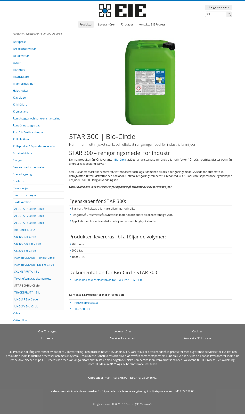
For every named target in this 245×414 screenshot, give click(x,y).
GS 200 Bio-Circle (25, 251)
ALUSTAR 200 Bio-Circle (29, 216)
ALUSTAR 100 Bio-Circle (29, 209)
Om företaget (47, 331)
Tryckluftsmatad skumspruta (32, 278)
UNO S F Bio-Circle (26, 299)
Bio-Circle (120, 159)
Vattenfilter (20, 320)
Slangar (18, 160)
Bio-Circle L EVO (24, 230)
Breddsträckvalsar (24, 49)
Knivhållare (20, 104)
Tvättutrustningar (24, 195)
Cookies (197, 331)
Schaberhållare (22, 153)
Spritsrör (18, 181)
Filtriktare (19, 70)
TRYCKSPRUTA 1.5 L (27, 292)
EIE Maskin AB (104, 364)
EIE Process (16, 352)
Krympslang (20, 111)
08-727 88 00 (82, 309)
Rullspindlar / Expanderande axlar (34, 146)
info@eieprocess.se (86, 303)
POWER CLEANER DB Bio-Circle (34, 264)
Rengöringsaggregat (26, 125)
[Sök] (216, 14)
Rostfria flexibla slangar (28, 132)
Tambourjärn (21, 188)
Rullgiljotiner (21, 139)
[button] (60, 55)
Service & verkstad (122, 338)
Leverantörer (106, 24)
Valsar (17, 313)
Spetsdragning (22, 174)
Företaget (126, 24)
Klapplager (20, 97)
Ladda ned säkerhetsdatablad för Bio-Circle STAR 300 (108, 280)
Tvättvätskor (32, 33)
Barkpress (19, 42)
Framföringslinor (24, 83)
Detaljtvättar (21, 56)
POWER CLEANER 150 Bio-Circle (34, 258)
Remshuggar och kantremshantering (36, 118)
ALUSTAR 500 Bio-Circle (29, 223)
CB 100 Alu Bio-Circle (27, 244)
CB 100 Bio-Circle (25, 237)
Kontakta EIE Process (152, 24)
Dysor (17, 63)
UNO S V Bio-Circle (26, 306)
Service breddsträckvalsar (29, 167)
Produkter (86, 24)
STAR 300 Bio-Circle (27, 285)
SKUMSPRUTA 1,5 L (26, 271)
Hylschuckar (20, 90)
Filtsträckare (21, 77)
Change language (217, 7)
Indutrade (150, 364)
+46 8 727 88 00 (184, 391)
